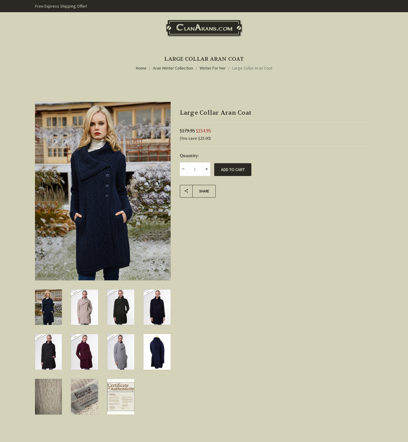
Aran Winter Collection (173, 68)
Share (194, 191)
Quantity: (189, 155)
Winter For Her (213, 68)
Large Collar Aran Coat (252, 68)
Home (141, 68)
